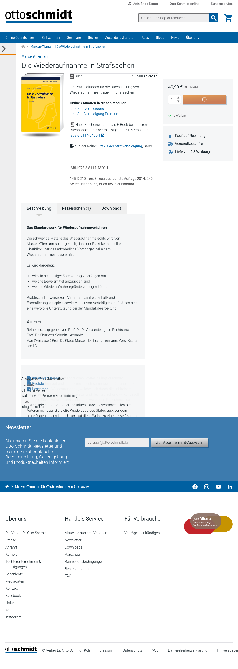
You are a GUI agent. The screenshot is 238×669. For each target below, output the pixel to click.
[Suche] (174, 17)
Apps (145, 37)
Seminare (74, 37)
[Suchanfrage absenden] (213, 17)
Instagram (13, 628)
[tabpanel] (83, 286)
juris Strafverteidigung (87, 108)
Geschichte (14, 585)
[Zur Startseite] (23, 46)
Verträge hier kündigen (142, 543)
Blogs (160, 37)
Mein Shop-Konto (145, 4)
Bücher (93, 37)
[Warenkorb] (228, 17)
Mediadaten (14, 592)
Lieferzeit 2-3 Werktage (193, 152)
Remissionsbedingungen (84, 572)
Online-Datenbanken (20, 37)
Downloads (73, 558)
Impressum (104, 661)
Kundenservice (222, 4)
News (175, 37)
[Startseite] (21, 662)
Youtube (11, 620)
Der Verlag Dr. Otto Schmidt (26, 543)
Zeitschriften (51, 37)
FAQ (68, 586)
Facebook (13, 606)
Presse (10, 551)
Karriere (11, 565)
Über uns (192, 37)
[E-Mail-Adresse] (117, 453)
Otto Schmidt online (184, 4)
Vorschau (72, 565)
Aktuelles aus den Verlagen (86, 543)
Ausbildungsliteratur (120, 37)
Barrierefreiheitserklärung (187, 661)
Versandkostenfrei (189, 144)
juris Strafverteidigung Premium (94, 114)
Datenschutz (132, 661)
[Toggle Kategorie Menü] (8, 49)
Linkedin (12, 613)
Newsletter (73, 551)
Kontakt (11, 599)
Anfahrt (11, 558)
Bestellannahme (77, 579)
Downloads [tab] (111, 208)
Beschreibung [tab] (39, 208)
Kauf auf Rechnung (190, 135)
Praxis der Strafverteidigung (120, 146)
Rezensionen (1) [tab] (76, 208)
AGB (155, 661)
